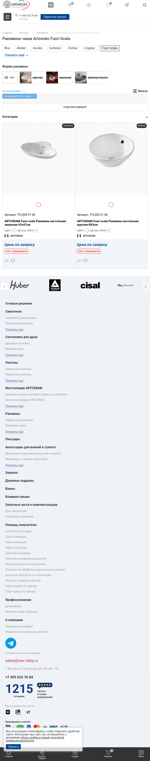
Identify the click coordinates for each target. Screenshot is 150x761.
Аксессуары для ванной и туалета (30, 447)
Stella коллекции (16, 542)
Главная (9, 753)
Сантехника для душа (21, 337)
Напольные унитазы (18, 369)
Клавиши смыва (17, 497)
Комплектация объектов (21, 611)
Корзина (108, 753)
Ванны (10, 489)
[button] (4, 286)
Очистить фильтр (75, 107)
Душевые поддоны (19, 480)
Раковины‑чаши (15, 425)
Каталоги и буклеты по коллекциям (28, 575)
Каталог (24, 32)
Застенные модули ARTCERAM (25, 399)
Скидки (75, 753)
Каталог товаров (42, 754)
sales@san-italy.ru (21, 660)
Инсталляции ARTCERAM (23, 388)
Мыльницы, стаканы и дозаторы (26, 459)
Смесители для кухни (19, 323)
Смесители (13, 311)
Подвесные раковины (19, 420)
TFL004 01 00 (26, 214)
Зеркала (11, 472)
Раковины (42, 32)
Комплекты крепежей (19, 516)
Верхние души (14, 348)
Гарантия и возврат (17, 553)
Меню (141, 753)
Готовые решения (18, 303)
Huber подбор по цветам (21, 586)
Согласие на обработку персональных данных (35, 569)
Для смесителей (15, 511)
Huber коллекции (16, 547)
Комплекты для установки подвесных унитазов (36, 394)
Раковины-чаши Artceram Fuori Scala (77, 32)
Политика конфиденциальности (26, 558)
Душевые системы (17, 343)
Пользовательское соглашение (25, 564)
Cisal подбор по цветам (20, 591)
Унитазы (11, 362)
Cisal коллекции (15, 536)
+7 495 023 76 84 (28, 15)
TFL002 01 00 (99, 214)
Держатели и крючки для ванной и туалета (33, 453)
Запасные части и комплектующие (31, 505)
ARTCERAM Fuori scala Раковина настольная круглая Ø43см (108, 222)
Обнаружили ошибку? (19, 626)
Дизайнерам (13, 606)
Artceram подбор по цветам (23, 580)
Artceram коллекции (18, 531)
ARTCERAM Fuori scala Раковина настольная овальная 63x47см (35, 222)
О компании (14, 620)
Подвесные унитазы (18, 374)
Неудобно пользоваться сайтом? (26, 631)
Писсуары (12, 439)
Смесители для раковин (20, 317)
